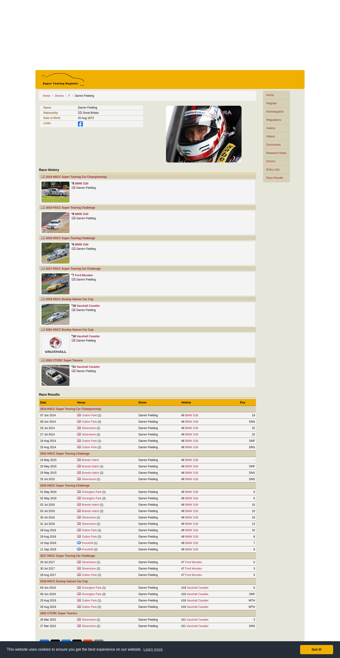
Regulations (273, 120)
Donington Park (92, 492)
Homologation (275, 111)
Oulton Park (89, 415)
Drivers (270, 161)
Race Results (274, 178)
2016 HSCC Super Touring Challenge (70, 238)
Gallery (270, 128)
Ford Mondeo (84, 275)
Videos (270, 136)
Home (270, 95)
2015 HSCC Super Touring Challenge (70, 207)
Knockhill (87, 543)
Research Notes (276, 153)
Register (271, 103)
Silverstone (89, 428)
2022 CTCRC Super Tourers (64, 360)
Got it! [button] (317, 649)
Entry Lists (273, 169)
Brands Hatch (90, 460)
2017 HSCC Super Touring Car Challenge (73, 268)
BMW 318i (82, 183)
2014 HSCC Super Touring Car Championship (76, 177)
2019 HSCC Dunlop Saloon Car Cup (70, 299)
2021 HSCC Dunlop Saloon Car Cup (70, 329)
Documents (273, 144)
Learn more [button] (153, 649)
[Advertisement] (170, 35)
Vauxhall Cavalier (88, 305)
